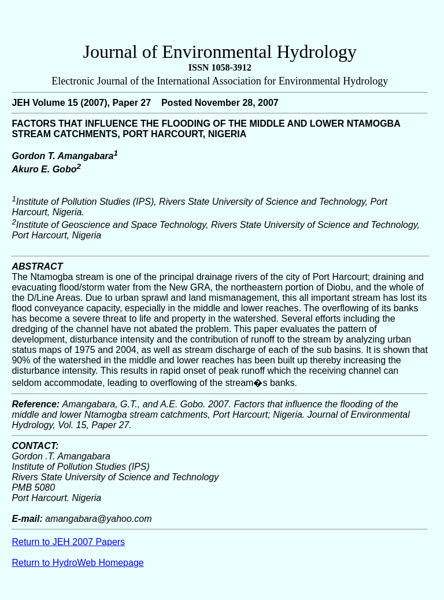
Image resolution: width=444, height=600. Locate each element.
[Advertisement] (219, 23)
